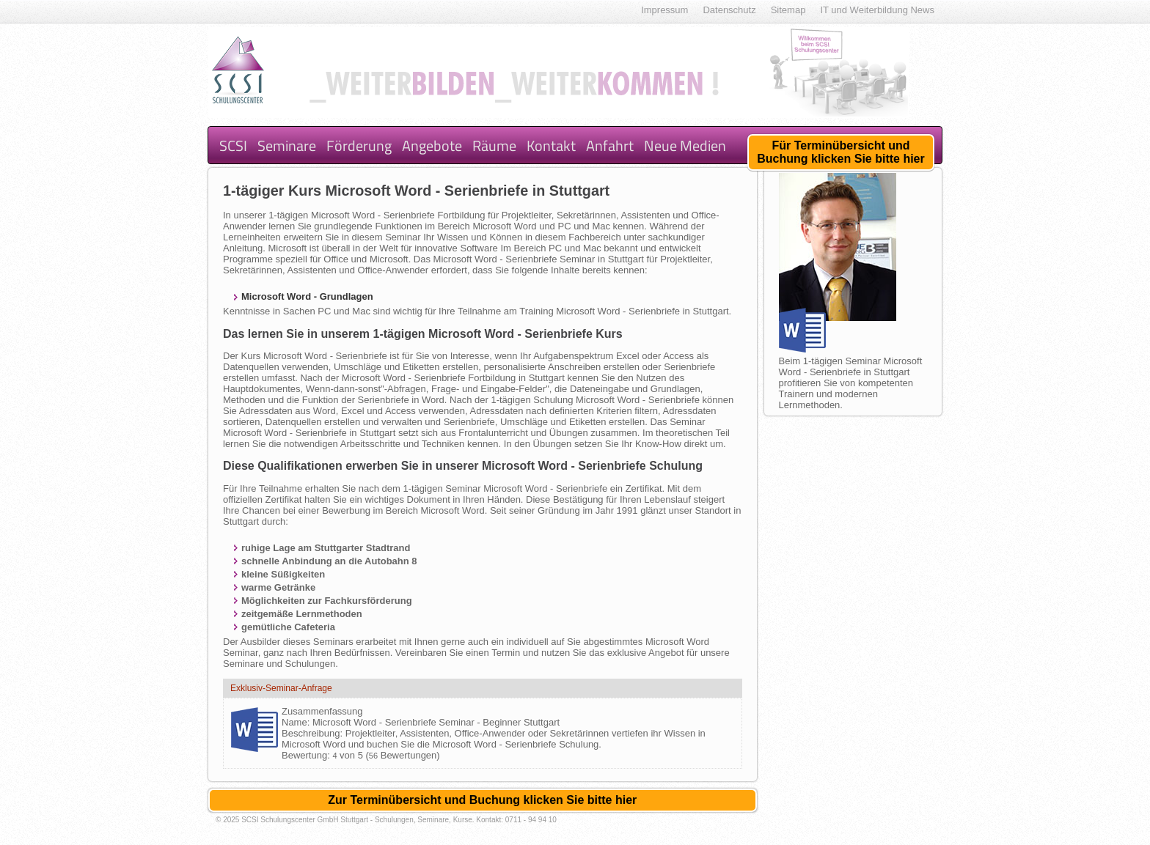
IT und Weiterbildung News (877, 9)
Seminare (286, 145)
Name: (297, 722)
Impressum (664, 9)
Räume (494, 145)
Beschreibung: (313, 733)
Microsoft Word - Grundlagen (307, 296)
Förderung (359, 145)
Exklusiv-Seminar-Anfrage (281, 688)
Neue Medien (685, 145)
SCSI (233, 145)
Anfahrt (610, 145)
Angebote (432, 145)
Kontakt (551, 145)
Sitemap (788, 9)
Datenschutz (729, 9)
